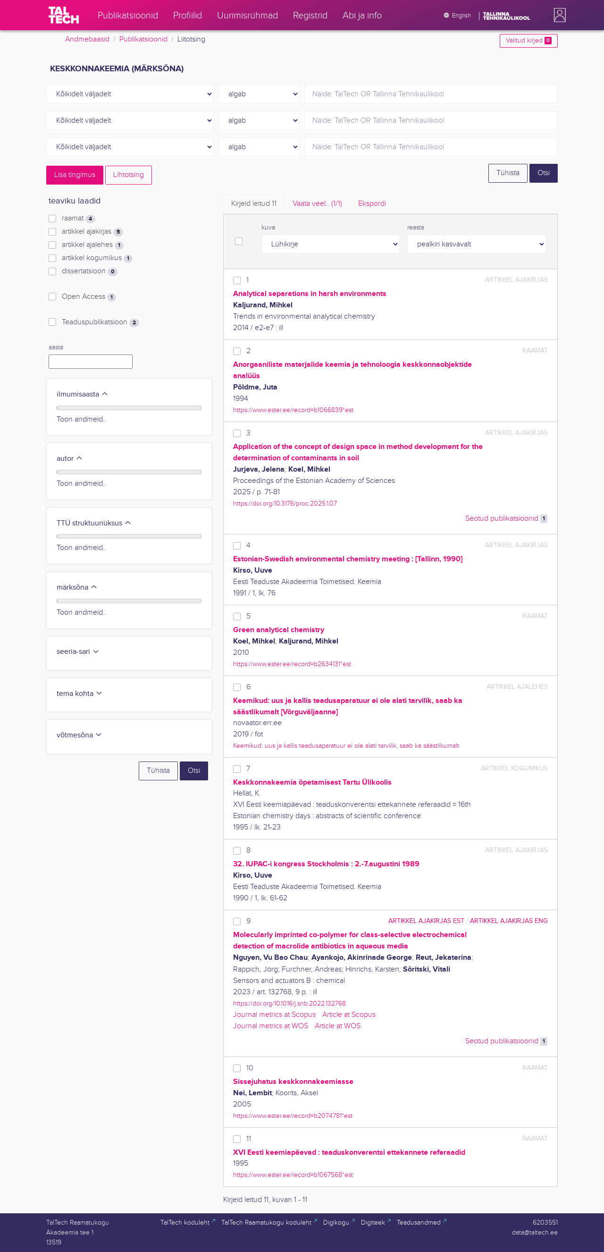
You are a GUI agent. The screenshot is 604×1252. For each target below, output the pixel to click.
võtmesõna (79, 735)
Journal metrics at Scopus (274, 1014)
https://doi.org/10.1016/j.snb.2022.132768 (289, 1003)
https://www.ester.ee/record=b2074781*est (292, 1116)
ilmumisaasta (83, 394)
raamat (78, 218)
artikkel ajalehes (93, 245)
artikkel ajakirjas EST (426, 921)
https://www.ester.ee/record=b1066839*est (293, 410)
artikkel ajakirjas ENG (509, 921)
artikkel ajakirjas (92, 232)
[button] (557, 15)
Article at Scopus (349, 1014)
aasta (56, 347)
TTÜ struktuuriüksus (94, 523)
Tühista (508, 173)
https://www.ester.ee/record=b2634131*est (292, 664)
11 (248, 1138)
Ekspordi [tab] (372, 203)
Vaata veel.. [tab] (317, 203)
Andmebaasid (87, 39)
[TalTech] (64, 15)
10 (249, 1068)
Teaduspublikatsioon (100, 322)
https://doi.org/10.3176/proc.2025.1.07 (285, 503)
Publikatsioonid (143, 39)
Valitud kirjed (529, 40)
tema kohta (80, 693)
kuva (268, 227)
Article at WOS (338, 1026)
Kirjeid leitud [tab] (254, 203)
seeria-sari (78, 651)
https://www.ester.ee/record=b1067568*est (293, 1175)
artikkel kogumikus (97, 258)
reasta (415, 227)
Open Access (89, 297)
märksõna (77, 587)
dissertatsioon (89, 271)
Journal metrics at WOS (270, 1026)
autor (70, 458)
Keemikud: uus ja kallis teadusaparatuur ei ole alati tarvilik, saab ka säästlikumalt (346, 746)
